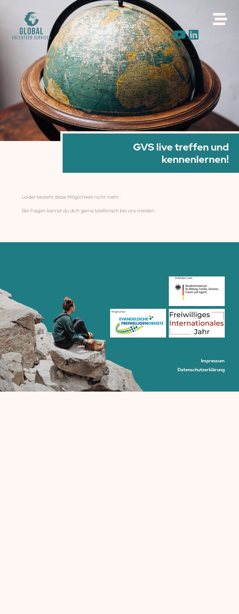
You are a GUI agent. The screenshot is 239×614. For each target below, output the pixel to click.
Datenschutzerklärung (201, 370)
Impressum (213, 361)
